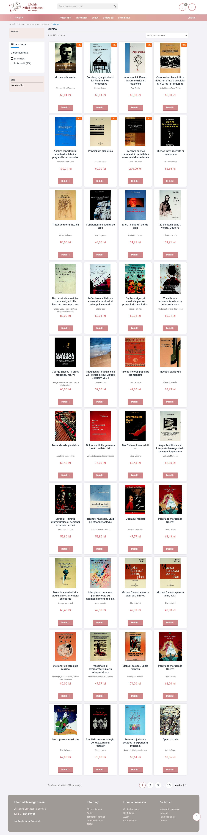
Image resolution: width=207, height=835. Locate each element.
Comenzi (164, 813)
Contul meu (129, 813)
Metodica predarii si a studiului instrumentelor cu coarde (65, 595)
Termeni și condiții (96, 817)
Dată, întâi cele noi (167, 35)
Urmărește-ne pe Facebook (27, 821)
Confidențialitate (95, 820)
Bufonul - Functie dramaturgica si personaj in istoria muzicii (65, 522)
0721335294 (28, 814)
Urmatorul (181, 785)
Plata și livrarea (94, 809)
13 (169, 785)
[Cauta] (87, 6)
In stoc (20, 58)
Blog (13, 79)
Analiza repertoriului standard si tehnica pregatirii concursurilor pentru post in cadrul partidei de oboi (65, 157)
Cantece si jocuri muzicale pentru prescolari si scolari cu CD (135, 301)
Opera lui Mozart (135, 519)
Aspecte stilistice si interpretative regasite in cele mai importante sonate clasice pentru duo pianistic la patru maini (170, 451)
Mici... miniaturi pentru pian (135, 224)
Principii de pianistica (100, 151)
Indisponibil (22, 63)
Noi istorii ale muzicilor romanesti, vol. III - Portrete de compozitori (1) (65, 301)
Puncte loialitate (168, 817)
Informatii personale (169, 809)
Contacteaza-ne (131, 809)
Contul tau (165, 802)
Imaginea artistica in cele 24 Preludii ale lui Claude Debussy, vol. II (100, 374)
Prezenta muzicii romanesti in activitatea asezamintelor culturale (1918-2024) (135, 154)
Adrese (163, 820)
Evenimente (17, 85)
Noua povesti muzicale (65, 739)
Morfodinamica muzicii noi (135, 445)
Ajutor (90, 813)
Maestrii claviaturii (170, 371)
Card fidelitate (130, 820)
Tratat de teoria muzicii (65, 224)
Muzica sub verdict (65, 77)
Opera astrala (170, 739)
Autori (126, 817)
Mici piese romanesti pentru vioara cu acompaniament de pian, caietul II (100, 595)
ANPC (90, 824)
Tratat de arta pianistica (65, 445)
